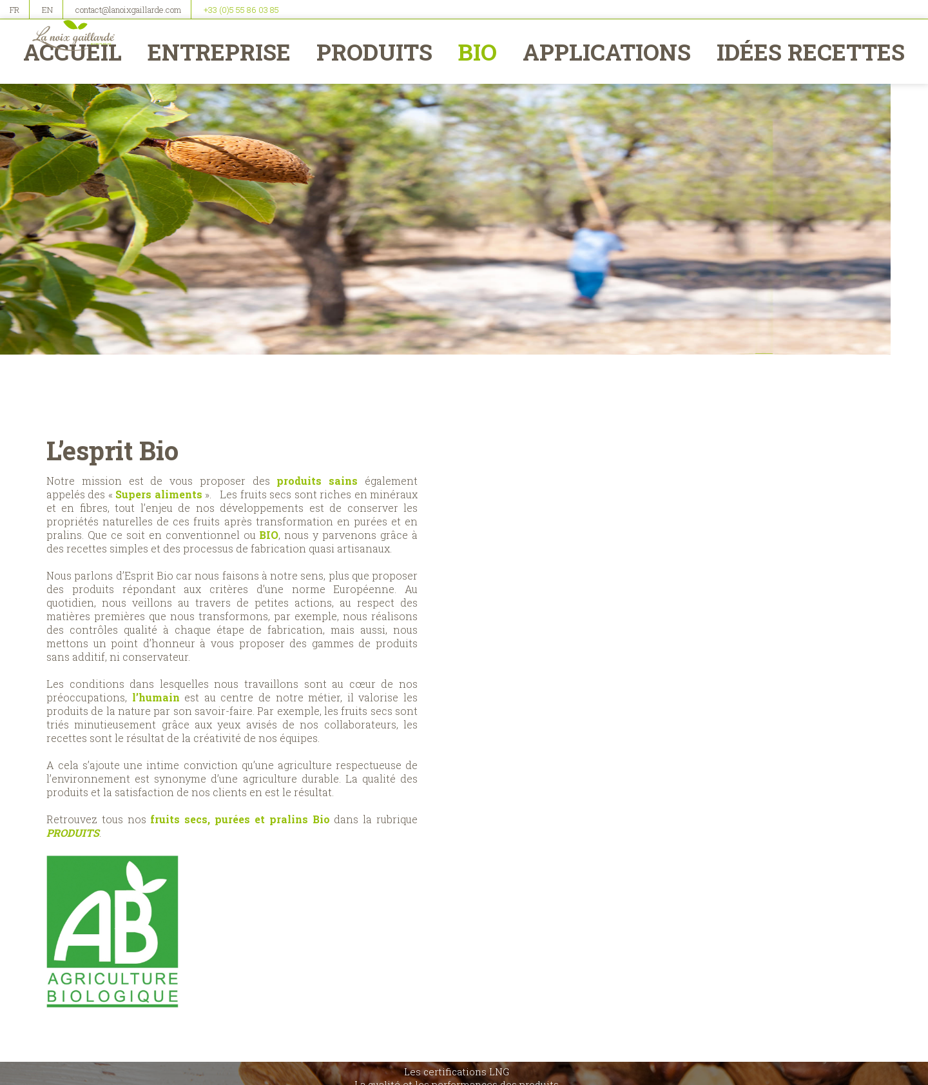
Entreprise (221, 51)
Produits (375, 51)
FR (14, 9)
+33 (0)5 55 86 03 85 (241, 9)
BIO (478, 51)
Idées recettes (808, 51)
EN (47, 9)
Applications (606, 51)
